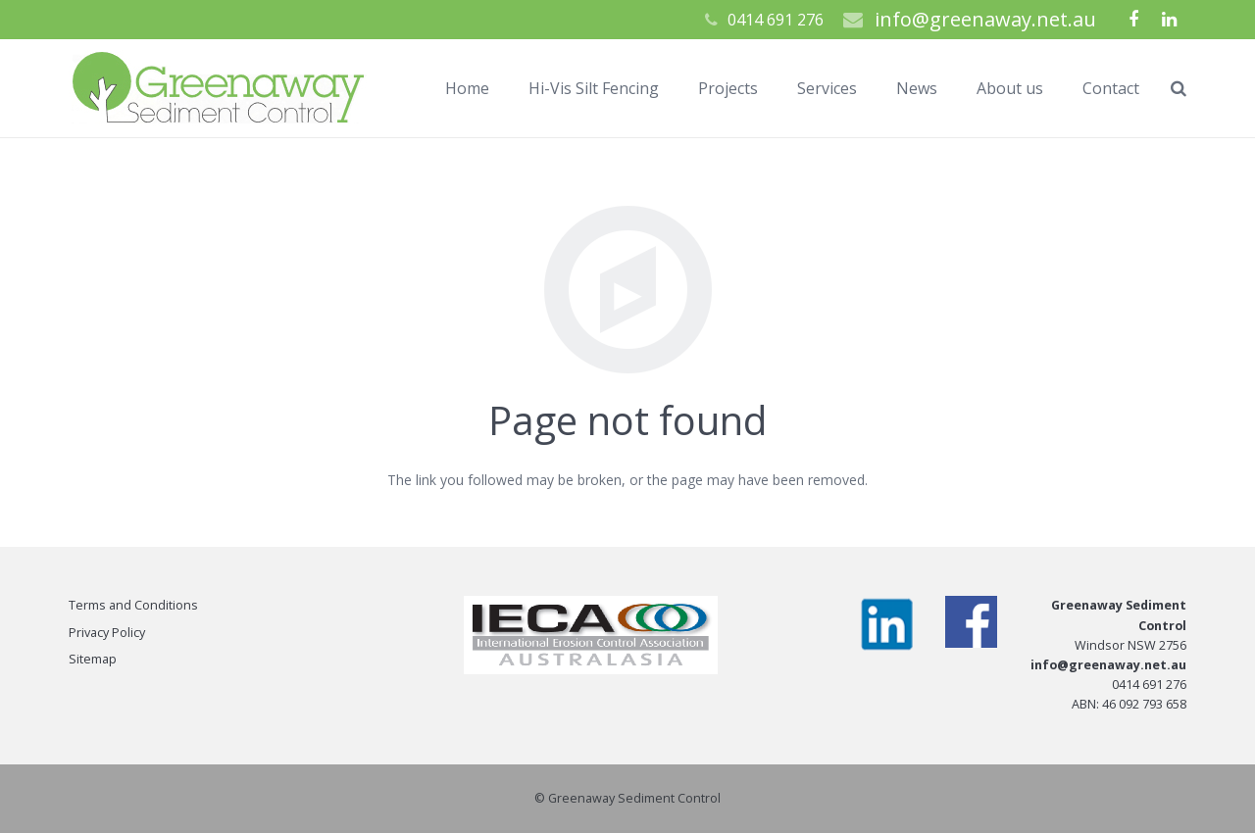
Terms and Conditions (133, 605)
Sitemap (93, 659)
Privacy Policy (107, 632)
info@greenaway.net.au (985, 19)
